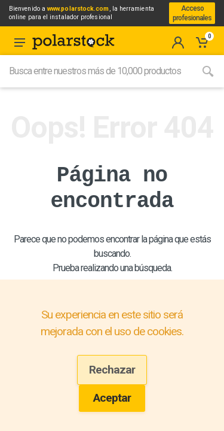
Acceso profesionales (192, 13)
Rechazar (112, 370)
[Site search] (96, 71)
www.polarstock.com (78, 9)
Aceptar (112, 398)
